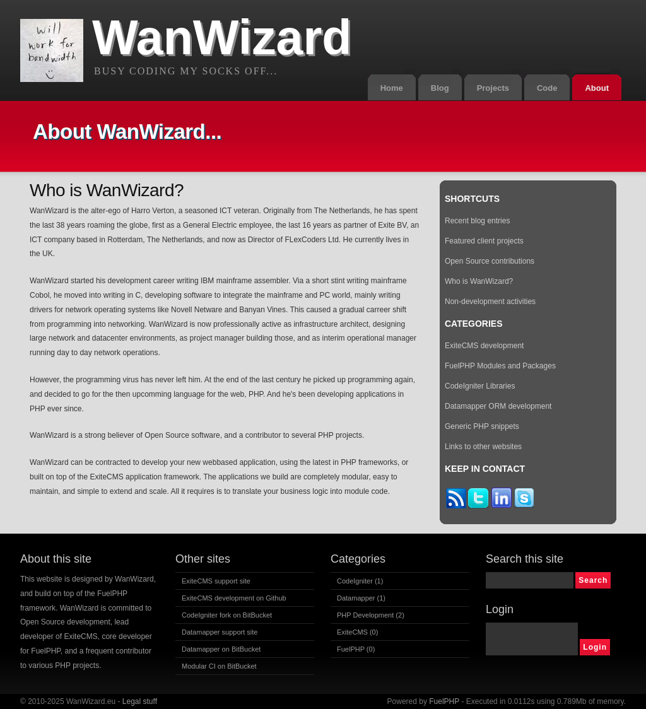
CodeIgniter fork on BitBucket (227, 615)
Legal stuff (139, 701)
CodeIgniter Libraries (480, 386)
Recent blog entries (477, 220)
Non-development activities (490, 301)
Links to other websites (483, 446)
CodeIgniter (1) (360, 581)
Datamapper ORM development (498, 406)
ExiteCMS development (484, 345)
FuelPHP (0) (356, 649)
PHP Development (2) (370, 615)
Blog (440, 88)
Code (547, 88)
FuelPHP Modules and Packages (500, 365)
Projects (493, 88)
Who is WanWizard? (479, 281)
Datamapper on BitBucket (221, 649)
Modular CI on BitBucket (219, 666)
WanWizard (221, 37)
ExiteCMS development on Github (234, 598)
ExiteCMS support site (216, 581)
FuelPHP (444, 701)
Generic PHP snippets (482, 426)
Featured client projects (484, 241)
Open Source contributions (489, 261)
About (597, 88)
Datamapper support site (219, 632)
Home (391, 88)
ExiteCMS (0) (357, 632)
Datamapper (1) (361, 598)
